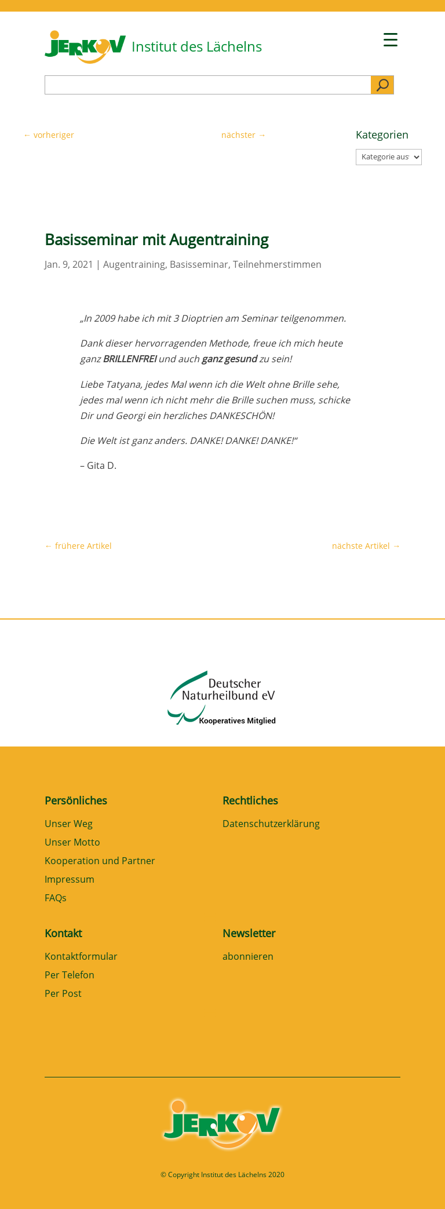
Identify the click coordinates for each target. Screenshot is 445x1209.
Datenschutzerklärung (271, 824)
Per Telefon (69, 975)
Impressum (69, 880)
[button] (25, 1183)
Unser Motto (72, 843)
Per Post (63, 994)
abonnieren (247, 957)
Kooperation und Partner (100, 861)
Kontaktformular (81, 957)
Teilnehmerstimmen (277, 264)
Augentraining (134, 264)
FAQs (56, 898)
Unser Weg (69, 824)
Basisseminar (199, 264)
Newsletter (248, 933)
